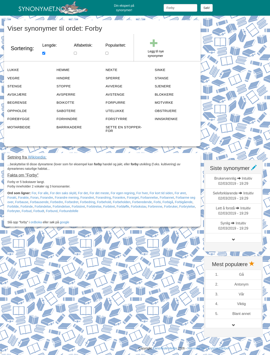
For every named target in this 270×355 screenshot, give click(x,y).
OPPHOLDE (17, 111)
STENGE (14, 86)
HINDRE (63, 78)
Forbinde (26, 206)
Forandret (87, 197)
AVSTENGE (115, 94)
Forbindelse (42, 206)
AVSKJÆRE (17, 94)
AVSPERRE (65, 94)
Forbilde (13, 206)
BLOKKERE (164, 94)
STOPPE (63, 86)
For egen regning (123, 193)
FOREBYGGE (18, 119)
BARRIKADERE (69, 127)
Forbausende (39, 202)
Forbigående (184, 202)
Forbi (157, 202)
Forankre (119, 197)
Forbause (21, 202)
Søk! (207, 8)
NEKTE (112, 70)
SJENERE (163, 86)
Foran (34, 197)
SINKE (160, 70)
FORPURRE (115, 102)
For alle (43, 193)
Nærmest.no (196, 348)
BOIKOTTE (65, 102)
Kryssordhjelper (218, 348)
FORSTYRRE (116, 119)
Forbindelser (61, 206)
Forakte (23, 197)
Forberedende (142, 202)
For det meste (99, 193)
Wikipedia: (37, 157)
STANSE (162, 78)
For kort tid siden (161, 193)
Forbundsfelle (68, 211)
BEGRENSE (17, 102)
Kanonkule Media (165, 348)
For (34, 193)
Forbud (27, 211)
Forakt (11, 197)
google (64, 222)
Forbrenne (155, 206)
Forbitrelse (94, 206)
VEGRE (13, 78)
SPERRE (113, 78)
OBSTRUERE (166, 111)
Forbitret (109, 206)
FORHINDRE (66, 119)
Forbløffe (123, 206)
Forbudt (38, 211)
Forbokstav (138, 206)
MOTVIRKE (164, 102)
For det (83, 193)
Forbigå (168, 202)
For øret (180, 193)
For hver (142, 193)
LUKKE (13, 70)
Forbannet (167, 197)
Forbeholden (122, 202)
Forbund (52, 211)
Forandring (103, 197)
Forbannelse (149, 197)
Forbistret (78, 206)
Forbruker (171, 206)
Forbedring (87, 202)
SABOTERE (66, 111)
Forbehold (104, 202)
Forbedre (56, 202)
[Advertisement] (237, 87)
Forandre (46, 197)
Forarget (133, 197)
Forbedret (71, 202)
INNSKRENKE (166, 119)
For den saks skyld (63, 193)
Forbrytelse (187, 206)
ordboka (36, 222)
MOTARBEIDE (18, 127)
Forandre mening (67, 197)
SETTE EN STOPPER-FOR (124, 129)
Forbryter (13, 211)
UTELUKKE (115, 111)
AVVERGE (114, 86)
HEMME (62, 70)
